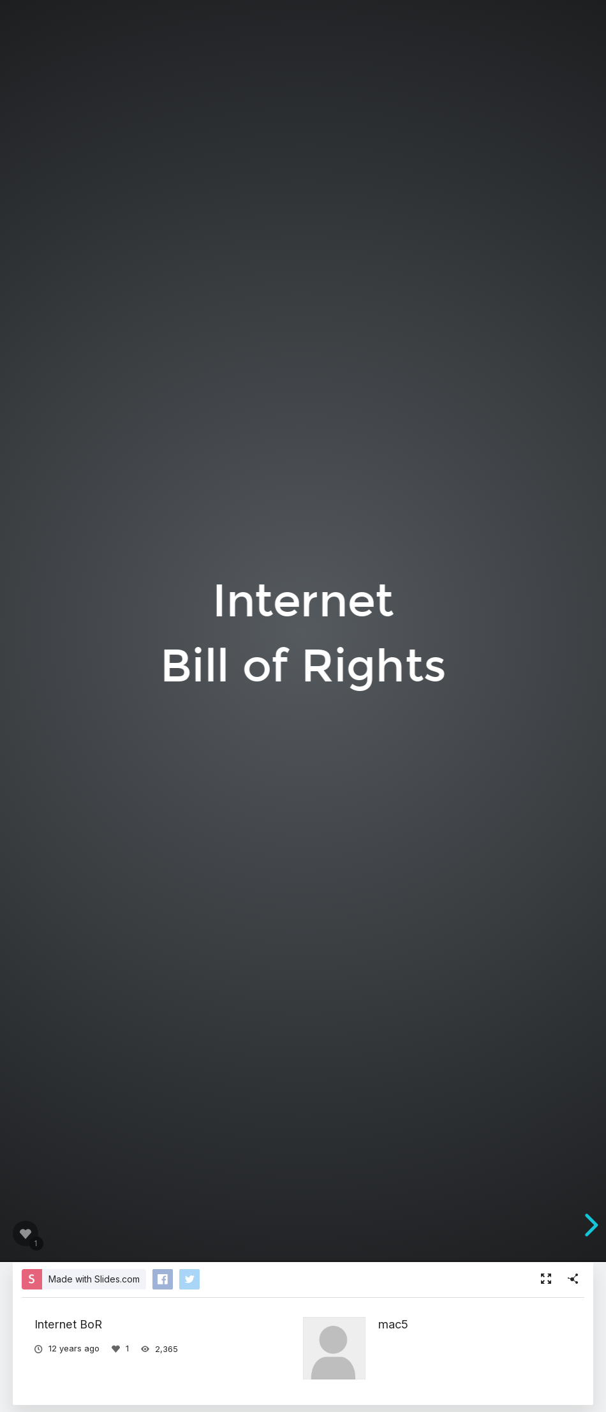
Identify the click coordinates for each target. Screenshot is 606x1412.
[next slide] (589, 1225)
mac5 (393, 1324)
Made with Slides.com (94, 1279)
